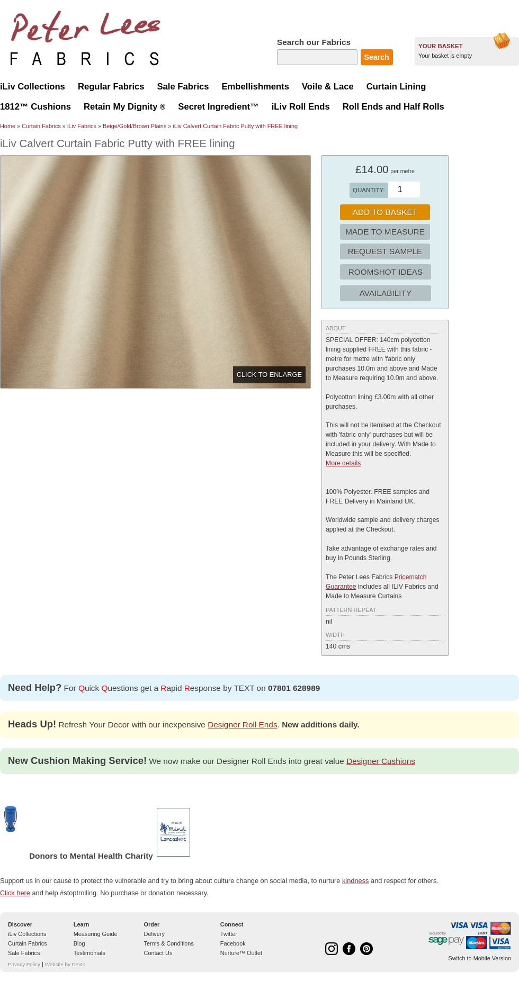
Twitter (228, 934)
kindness (355, 881)
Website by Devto (65, 964)
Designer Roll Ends (242, 724)
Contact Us (158, 953)
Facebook (233, 943)
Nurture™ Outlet (241, 953)
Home (7, 126)
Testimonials (89, 953)
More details (343, 463)
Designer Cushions (380, 761)
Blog (79, 943)
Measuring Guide (96, 934)
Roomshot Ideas (385, 271)
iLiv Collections (27, 934)
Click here (15, 893)
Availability (385, 293)
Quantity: (369, 190)
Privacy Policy (24, 964)
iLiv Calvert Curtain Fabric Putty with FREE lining (235, 126)
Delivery (154, 934)
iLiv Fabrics (81, 126)
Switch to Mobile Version (480, 958)
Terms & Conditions (169, 943)
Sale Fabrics (24, 953)
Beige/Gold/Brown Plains (134, 126)
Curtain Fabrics (41, 126)
